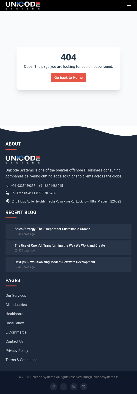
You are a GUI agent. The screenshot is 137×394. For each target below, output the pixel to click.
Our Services (16, 295)
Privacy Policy (17, 350)
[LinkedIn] (73, 386)
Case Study (15, 323)
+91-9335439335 (23, 186)
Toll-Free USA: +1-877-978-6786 (33, 193)
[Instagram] (63, 386)
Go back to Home (68, 77)
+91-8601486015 (51, 186)
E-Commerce (16, 332)
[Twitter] (83, 386)
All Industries (16, 305)
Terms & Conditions (22, 360)
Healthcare (14, 314)
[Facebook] (53, 386)
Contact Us (15, 341)
